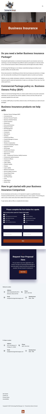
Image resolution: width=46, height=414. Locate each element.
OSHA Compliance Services (10, 222)
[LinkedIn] (23, 411)
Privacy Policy (6, 397)
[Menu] (42, 6)
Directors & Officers (29, 216)
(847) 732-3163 (28, 292)
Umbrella (27, 214)
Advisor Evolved (34, 406)
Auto (6, 214)
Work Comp (7, 220)
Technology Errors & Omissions (11, 216)
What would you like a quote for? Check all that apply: (16, 212)
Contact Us (5, 395)
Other (27, 222)
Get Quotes (5, 393)
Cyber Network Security (9, 218)
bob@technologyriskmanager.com (15, 298)
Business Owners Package (30, 218)
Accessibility (6, 399)
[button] (23, 271)
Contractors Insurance (30, 220)
